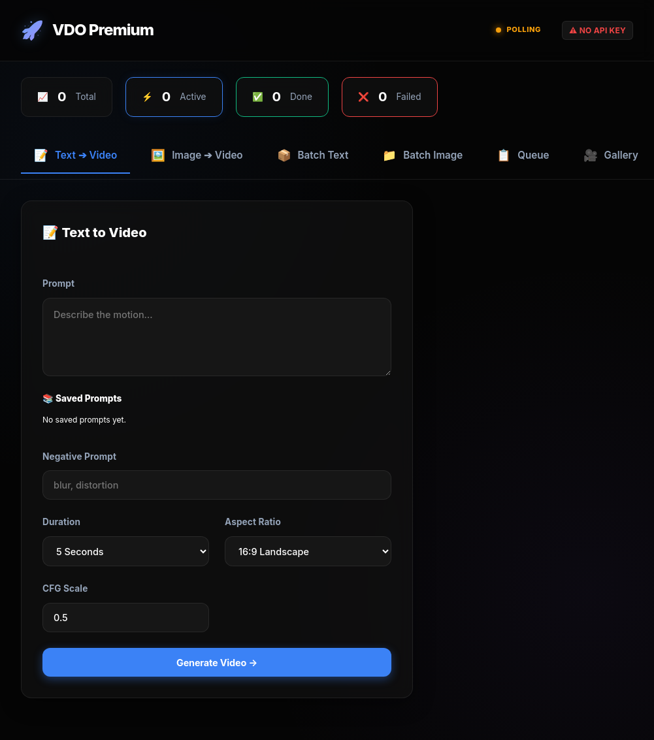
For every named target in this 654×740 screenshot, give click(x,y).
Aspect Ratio (253, 522)
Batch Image (422, 155)
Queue (523, 155)
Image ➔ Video (196, 155)
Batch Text (313, 155)
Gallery (610, 155)
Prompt (58, 283)
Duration (61, 522)
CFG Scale (65, 588)
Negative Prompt (79, 456)
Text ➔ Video (75, 155)
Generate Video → (216, 662)
